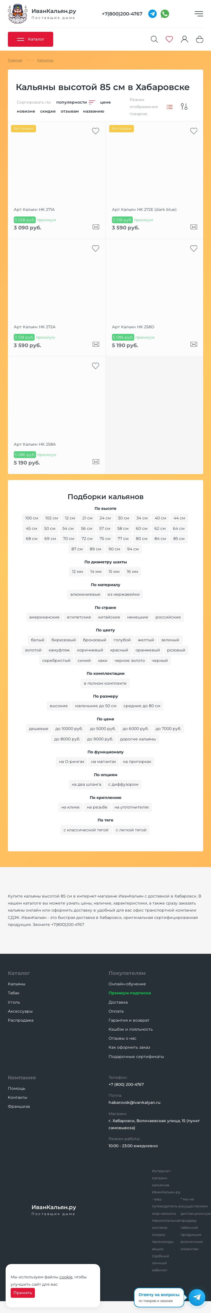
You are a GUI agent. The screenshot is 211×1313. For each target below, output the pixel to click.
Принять (23, 1292)
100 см (31, 518)
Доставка (118, 1002)
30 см (123, 518)
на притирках (137, 761)
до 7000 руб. (168, 728)
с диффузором (123, 784)
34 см (142, 518)
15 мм (114, 571)
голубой (122, 639)
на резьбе (97, 807)
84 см (160, 538)
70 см (68, 538)
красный (119, 650)
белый (37, 639)
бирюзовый (63, 639)
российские (168, 617)
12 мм (77, 571)
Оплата (116, 1011)
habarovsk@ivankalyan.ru (134, 1102)
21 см (87, 518)
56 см (86, 528)
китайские (109, 617)
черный (160, 660)
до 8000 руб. (67, 739)
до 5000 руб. (103, 728)
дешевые (38, 728)
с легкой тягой (131, 829)
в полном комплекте (105, 683)
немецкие (137, 617)
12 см (70, 518)
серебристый (56, 660)
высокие (59, 705)
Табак (13, 992)
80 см (141, 538)
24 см (105, 518)
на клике (70, 807)
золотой (33, 650)
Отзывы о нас (122, 1038)
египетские (79, 617)
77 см (123, 538)
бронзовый (94, 639)
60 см (141, 528)
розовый (176, 650)
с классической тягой (86, 829)
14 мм (96, 571)
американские (44, 617)
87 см (77, 548)
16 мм (132, 571)
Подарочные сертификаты (136, 1056)
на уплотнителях (132, 807)
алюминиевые (85, 594)
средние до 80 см (142, 705)
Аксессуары (20, 1011)
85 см (179, 538)
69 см (50, 538)
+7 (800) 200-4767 (126, 1084)
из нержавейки (123, 594)
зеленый (170, 639)
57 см (104, 528)
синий (84, 660)
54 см (68, 528)
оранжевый (148, 650)
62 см (160, 528)
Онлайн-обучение (127, 983)
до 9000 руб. (100, 739)
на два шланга (86, 784)
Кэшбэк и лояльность (131, 1029)
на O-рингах (71, 761)
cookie (65, 1276)
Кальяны (16, 983)
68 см (31, 538)
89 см (95, 548)
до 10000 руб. (69, 728)
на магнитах (103, 761)
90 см (114, 548)
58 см (123, 528)
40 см (160, 518)
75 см (105, 538)
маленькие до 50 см (95, 705)
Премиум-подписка (130, 992)
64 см (179, 528)
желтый (146, 639)
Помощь (16, 1088)
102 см (51, 518)
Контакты (17, 1097)
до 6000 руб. (136, 728)
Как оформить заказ (129, 1047)
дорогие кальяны (138, 739)
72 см (87, 538)
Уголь (14, 1002)
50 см (49, 528)
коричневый (90, 650)
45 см (31, 528)
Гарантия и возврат (129, 1020)
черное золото (130, 660)
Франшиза (19, 1106)
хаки (102, 660)
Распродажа (20, 1020)
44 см (179, 518)
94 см (133, 548)
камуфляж (59, 650)
